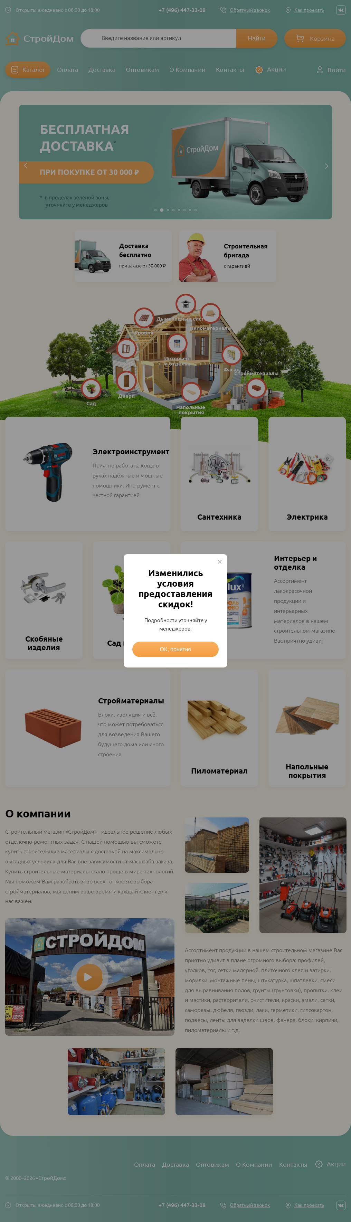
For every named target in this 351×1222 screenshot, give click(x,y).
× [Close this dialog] (220, 562)
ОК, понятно (175, 649)
